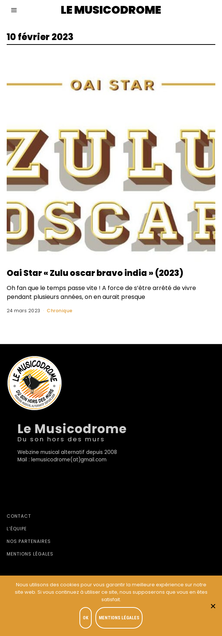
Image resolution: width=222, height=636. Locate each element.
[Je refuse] (212, 606)
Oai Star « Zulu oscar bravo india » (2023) (95, 273)
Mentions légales (30, 554)
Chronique (60, 310)
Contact (19, 516)
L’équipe (17, 528)
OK (85, 617)
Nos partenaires (29, 541)
